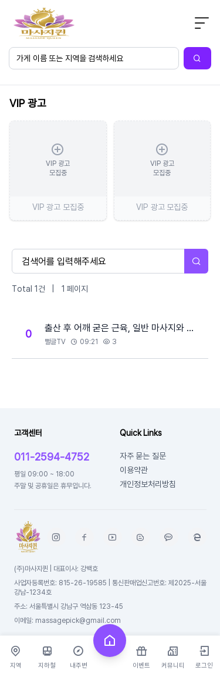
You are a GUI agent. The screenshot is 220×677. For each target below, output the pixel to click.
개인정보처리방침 (148, 483)
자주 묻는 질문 (143, 455)
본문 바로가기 (0, 0)
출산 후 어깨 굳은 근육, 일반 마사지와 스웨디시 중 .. (123, 327)
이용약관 (134, 469)
